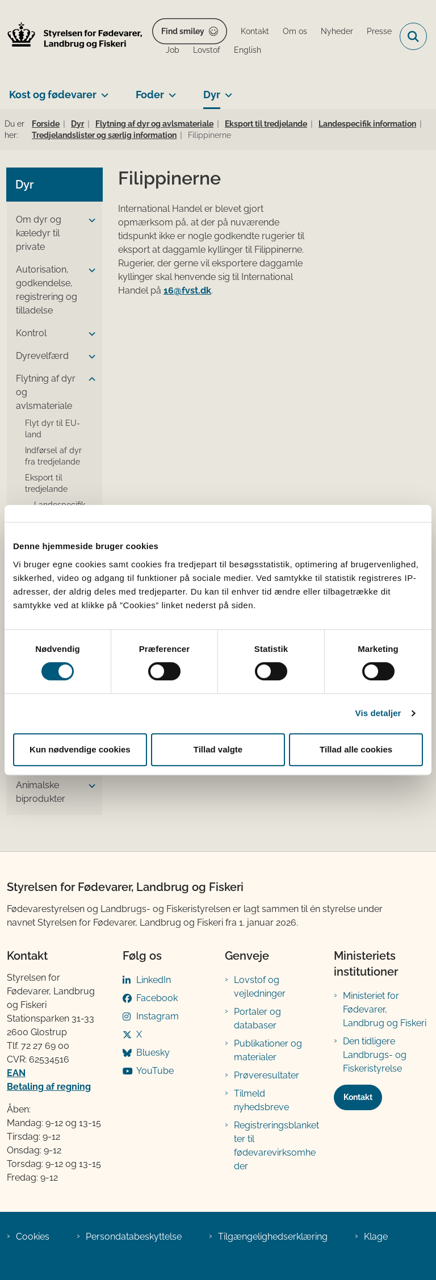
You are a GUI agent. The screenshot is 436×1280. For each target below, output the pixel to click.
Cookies (32, 1236)
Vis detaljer (378, 713)
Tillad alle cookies (356, 749)
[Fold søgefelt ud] (413, 36)
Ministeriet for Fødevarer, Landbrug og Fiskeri (384, 1009)
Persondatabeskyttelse (134, 1236)
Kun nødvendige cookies (80, 749)
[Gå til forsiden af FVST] (71, 36)
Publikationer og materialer (268, 1050)
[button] (89, 220)
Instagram (157, 1016)
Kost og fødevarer (53, 95)
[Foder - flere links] (170, 90)
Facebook (157, 998)
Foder (150, 95)
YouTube (155, 1070)
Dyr (211, 95)
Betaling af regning (49, 1086)
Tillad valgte (218, 749)
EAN (16, 1073)
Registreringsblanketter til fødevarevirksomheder (276, 1146)
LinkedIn (153, 979)
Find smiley (182, 31)
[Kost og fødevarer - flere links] (102, 90)
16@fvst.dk (187, 290)
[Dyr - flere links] (226, 90)
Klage (376, 1236)
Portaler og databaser (257, 1018)
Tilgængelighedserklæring (273, 1236)
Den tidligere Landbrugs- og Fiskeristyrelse (374, 1055)
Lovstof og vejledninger (260, 986)
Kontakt (357, 1097)
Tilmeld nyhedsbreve (261, 1100)
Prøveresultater (266, 1075)
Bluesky (153, 1052)
